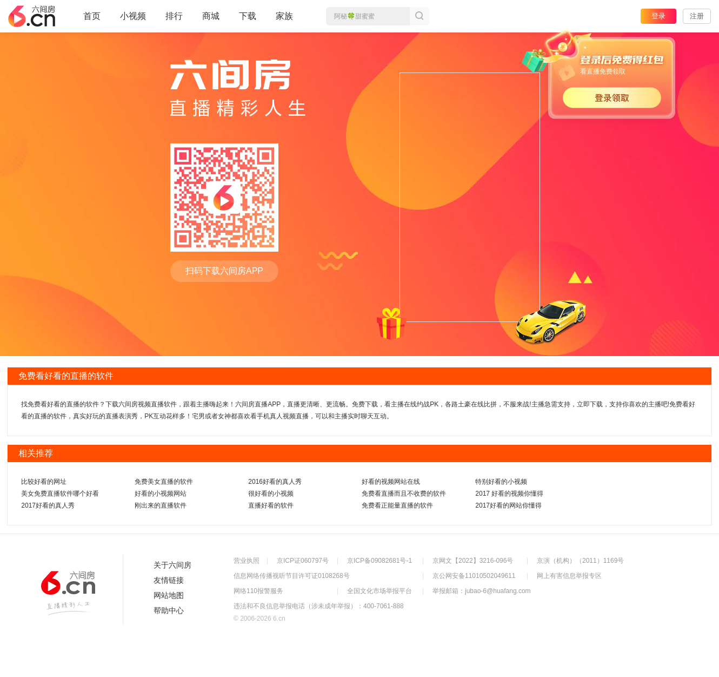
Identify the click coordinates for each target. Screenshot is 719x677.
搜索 (419, 16)
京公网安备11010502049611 (473, 576)
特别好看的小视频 (501, 481)
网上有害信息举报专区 (569, 576)
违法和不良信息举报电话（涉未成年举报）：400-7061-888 (319, 606)
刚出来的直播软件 (161, 505)
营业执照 (246, 560)
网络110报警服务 (258, 591)
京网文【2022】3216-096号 (472, 560)
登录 (658, 16)
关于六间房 (172, 565)
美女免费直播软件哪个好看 (60, 493)
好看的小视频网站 (161, 493)
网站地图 (169, 595)
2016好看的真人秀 (275, 481)
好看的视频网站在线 (391, 481)
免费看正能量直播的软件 (397, 505)
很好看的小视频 (271, 493)
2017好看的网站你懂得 (508, 505)
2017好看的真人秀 (48, 505)
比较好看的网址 (43, 481)
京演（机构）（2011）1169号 (580, 560)
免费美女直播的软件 (164, 481)
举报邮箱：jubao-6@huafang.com (481, 591)
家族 (284, 20)
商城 (210, 20)
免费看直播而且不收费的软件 (404, 493)
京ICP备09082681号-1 (379, 560)
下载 (247, 16)
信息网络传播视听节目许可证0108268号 (292, 576)
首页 (92, 20)
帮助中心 (169, 610)
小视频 (133, 20)
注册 (697, 16)
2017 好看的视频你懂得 (509, 493)
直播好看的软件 (271, 505)
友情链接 (169, 580)
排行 (174, 16)
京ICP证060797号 (303, 560)
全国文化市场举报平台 (379, 591)
